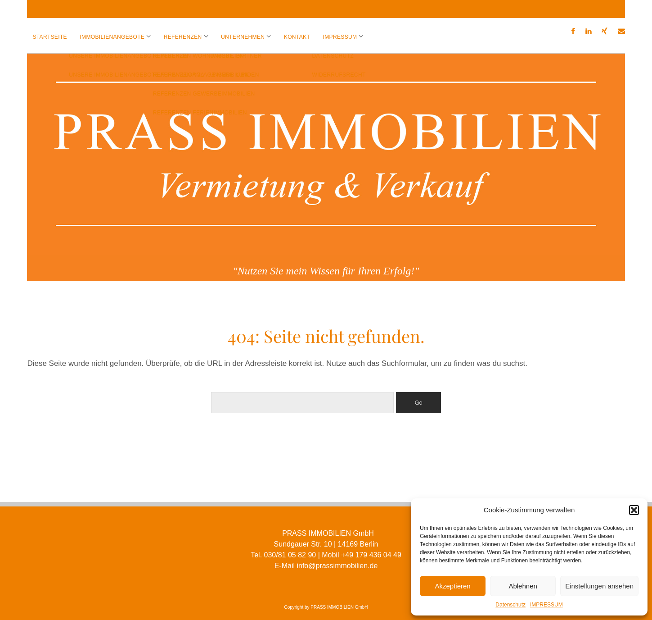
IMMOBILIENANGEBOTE (112, 37)
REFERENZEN (183, 37)
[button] (634, 510)
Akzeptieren (452, 586)
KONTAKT (297, 37)
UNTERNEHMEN (243, 37)
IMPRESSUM (546, 605)
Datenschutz (510, 605)
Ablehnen (522, 586)
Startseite (49, 37)
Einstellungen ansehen (599, 586)
